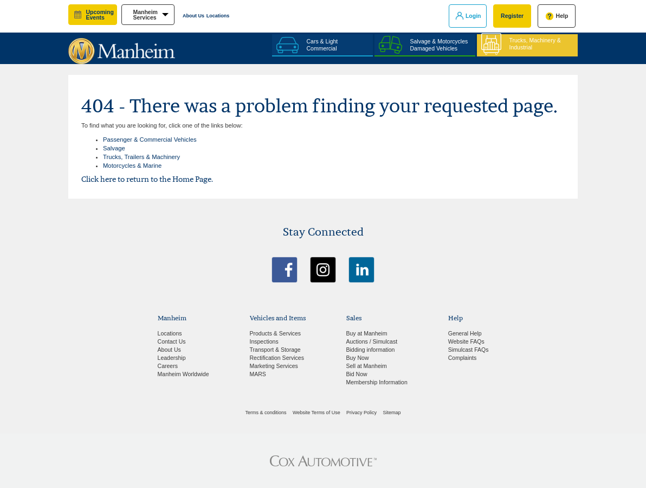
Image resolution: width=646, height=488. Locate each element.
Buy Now (357, 357)
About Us (193, 15)
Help (562, 15)
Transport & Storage (275, 349)
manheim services (145, 15)
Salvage (114, 148)
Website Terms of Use (316, 412)
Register (512, 15)
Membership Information (377, 382)
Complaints (462, 357)
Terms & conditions (266, 412)
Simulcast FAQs (468, 349)
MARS (258, 374)
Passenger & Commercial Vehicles (150, 139)
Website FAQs (466, 341)
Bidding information (370, 349)
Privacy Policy (361, 412)
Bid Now (356, 374)
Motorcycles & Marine (132, 165)
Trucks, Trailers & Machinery (141, 157)
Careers (168, 366)
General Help (465, 333)
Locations (218, 15)
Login (473, 15)
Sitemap (391, 412)
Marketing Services (274, 366)
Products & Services (275, 333)
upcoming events (100, 15)
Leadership (172, 357)
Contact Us (172, 341)
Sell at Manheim (366, 366)
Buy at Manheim (366, 333)
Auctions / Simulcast (372, 341)
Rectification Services (277, 357)
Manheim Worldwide (183, 374)
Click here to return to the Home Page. (147, 179)
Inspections (264, 341)
